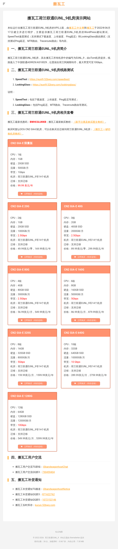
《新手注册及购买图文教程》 (89, 121)
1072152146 (49, 499)
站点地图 (59, 532)
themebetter (75, 538)
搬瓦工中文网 (76, 27)
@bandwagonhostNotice (56, 489)
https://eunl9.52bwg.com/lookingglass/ (54, 84)
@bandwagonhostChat (55, 466)
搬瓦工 (90, 27)
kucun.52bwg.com (45, 505)
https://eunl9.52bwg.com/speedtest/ (50, 79)
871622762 (48, 494)
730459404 (48, 472)
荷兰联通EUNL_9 (59, 4)
